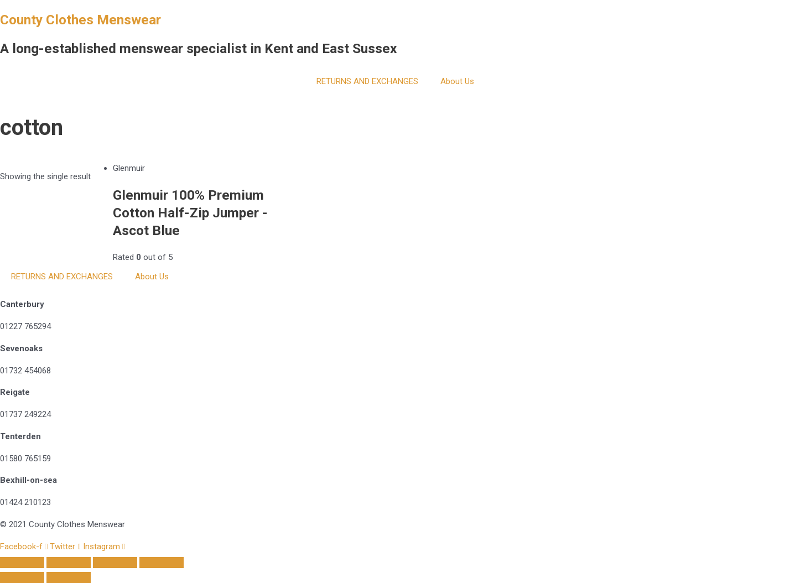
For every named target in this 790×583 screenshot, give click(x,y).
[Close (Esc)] (22, 562)
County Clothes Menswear (80, 20)
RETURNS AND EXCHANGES (367, 81)
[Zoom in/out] (161, 562)
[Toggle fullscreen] (115, 562)
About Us (457, 81)
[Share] (68, 562)
